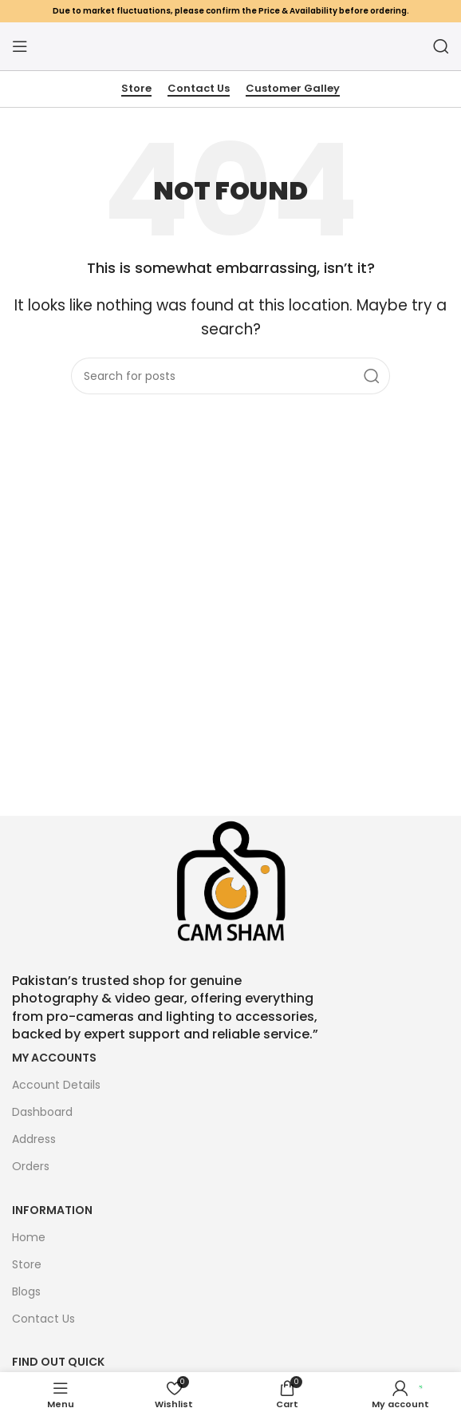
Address (34, 1139)
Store (136, 89)
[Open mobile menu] (20, 46)
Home (28, 1237)
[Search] (441, 46)
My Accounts (54, 1058)
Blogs (26, 1291)
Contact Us (198, 89)
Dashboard (42, 1112)
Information (52, 1210)
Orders (30, 1166)
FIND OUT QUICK (58, 1362)
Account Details (56, 1085)
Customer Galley (293, 89)
